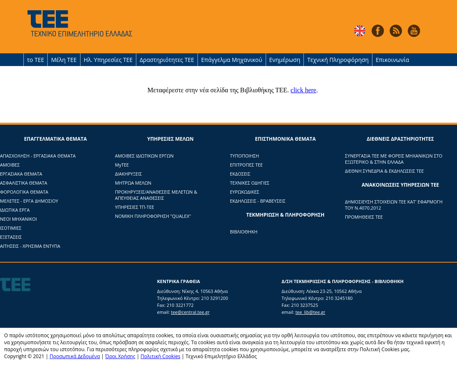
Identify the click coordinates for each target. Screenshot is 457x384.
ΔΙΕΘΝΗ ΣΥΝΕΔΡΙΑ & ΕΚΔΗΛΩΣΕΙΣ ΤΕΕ (384, 171)
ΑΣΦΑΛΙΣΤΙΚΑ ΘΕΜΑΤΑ (23, 183)
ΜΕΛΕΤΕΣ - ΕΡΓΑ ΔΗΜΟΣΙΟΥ (29, 201)
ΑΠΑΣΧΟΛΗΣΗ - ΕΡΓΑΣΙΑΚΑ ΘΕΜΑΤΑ (38, 156)
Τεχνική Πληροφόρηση (338, 60)
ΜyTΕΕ (122, 165)
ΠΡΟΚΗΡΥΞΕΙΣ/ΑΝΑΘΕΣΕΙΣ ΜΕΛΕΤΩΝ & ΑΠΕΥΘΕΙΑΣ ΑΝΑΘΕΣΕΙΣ (156, 195)
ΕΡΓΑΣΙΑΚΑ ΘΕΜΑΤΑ (21, 174)
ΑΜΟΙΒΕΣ (10, 165)
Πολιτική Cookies (160, 356)
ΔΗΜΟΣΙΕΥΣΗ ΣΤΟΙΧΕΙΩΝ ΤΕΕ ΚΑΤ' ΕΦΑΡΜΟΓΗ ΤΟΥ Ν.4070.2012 (394, 205)
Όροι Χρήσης (120, 356)
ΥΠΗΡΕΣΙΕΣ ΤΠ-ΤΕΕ (134, 207)
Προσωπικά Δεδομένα (75, 356)
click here (304, 90)
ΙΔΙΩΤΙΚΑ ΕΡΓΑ (15, 210)
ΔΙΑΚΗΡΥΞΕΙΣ (128, 174)
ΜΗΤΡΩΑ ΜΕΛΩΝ (133, 183)
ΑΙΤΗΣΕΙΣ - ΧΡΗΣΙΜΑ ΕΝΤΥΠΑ (30, 246)
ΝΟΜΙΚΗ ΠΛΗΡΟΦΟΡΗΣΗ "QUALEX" (153, 216)
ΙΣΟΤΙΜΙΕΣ (10, 228)
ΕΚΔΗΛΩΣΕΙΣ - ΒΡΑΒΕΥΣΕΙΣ (257, 201)
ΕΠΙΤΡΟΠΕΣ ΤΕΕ (246, 165)
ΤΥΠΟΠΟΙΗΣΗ (244, 156)
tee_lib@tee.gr (310, 312)
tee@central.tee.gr (190, 312)
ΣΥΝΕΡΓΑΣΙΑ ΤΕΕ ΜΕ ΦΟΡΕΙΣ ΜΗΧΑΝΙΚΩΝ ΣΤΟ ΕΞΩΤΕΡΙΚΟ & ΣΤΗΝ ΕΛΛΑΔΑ (393, 159)
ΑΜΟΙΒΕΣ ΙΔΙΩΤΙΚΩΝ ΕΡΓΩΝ (144, 156)
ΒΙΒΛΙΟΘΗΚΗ (243, 232)
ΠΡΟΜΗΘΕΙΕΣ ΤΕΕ (364, 217)
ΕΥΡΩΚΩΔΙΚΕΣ (244, 192)
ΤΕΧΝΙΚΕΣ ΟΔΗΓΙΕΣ (249, 183)
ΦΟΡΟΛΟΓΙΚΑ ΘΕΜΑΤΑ (24, 192)
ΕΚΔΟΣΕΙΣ (240, 174)
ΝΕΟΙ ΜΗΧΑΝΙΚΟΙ (18, 219)
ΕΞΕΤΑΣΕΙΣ (11, 237)
